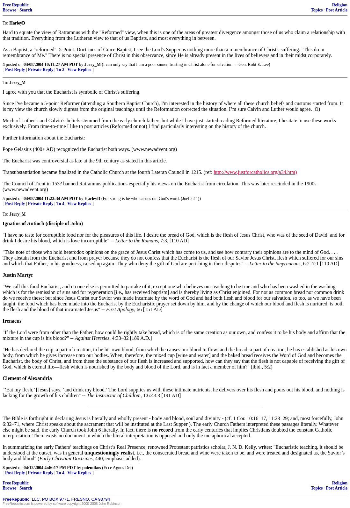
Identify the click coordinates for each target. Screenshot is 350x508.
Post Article (336, 10)
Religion (339, 5)
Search (25, 10)
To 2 (60, 69)
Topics (317, 10)
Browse (9, 10)
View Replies (79, 69)
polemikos (91, 467)
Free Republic (16, 5)
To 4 (60, 203)
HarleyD (92, 198)
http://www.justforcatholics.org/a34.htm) (255, 172)
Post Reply (15, 69)
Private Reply (41, 69)
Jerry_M (92, 64)
